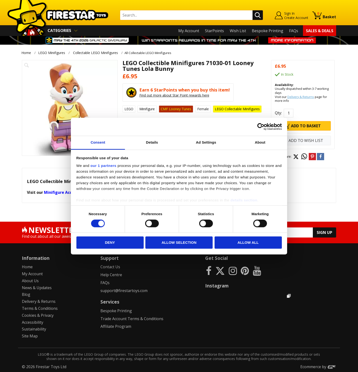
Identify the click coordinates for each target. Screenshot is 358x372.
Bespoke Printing (267, 30)
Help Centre (111, 274)
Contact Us (110, 266)
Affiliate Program (115, 326)
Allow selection (179, 243)
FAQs (293, 30)
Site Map (30, 336)
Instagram (217, 286)
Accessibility (32, 322)
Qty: (278, 113)
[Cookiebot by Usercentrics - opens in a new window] (261, 126)
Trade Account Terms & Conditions (131, 318)
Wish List (238, 30)
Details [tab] (152, 142)
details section (243, 200)
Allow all (248, 243)
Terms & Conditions (40, 308)
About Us (30, 280)
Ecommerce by (318, 366)
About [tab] (260, 142)
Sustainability (34, 329)
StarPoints (214, 30)
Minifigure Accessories (65, 192)
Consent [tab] (98, 142)
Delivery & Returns (300, 96)
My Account (188, 30)
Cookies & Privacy (38, 315)
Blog (26, 294)
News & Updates (37, 287)
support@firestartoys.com (124, 290)
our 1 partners (104, 166)
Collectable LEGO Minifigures (95, 52)
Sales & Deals (319, 30)
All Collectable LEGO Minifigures (151, 52)
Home (26, 52)
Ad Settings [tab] (206, 142)
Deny (110, 243)
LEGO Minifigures (51, 52)
